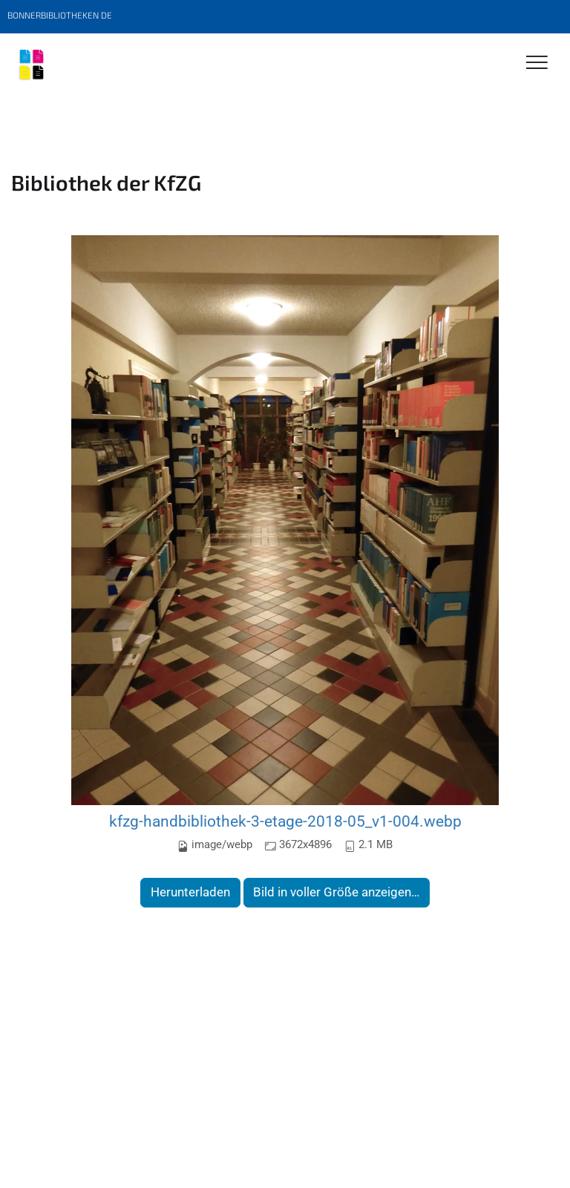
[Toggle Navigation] (537, 63)
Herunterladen (190, 892)
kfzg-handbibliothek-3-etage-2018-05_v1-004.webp (285, 821)
